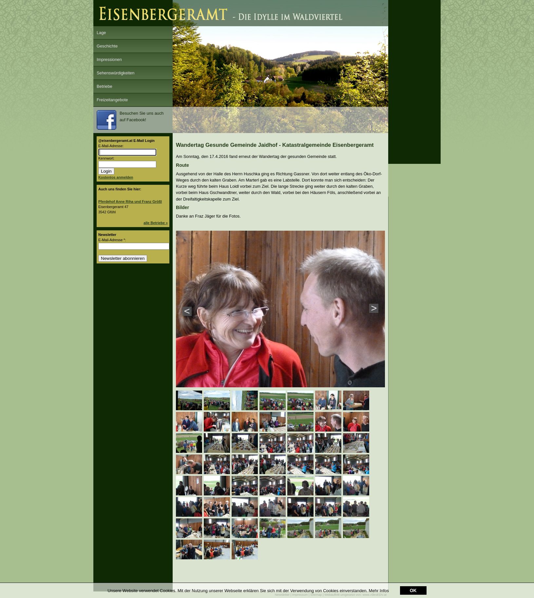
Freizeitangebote (112, 99)
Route (182, 165)
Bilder (182, 207)
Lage (101, 32)
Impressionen (109, 59)
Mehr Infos (379, 590)
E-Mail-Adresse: (111, 146)
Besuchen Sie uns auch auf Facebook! (130, 120)
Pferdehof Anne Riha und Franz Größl (130, 201)
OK (413, 590)
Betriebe (104, 86)
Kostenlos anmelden (115, 177)
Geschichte (107, 46)
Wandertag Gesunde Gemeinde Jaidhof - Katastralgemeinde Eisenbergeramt (275, 145)
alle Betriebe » (155, 223)
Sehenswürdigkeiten (115, 72)
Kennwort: (106, 158)
